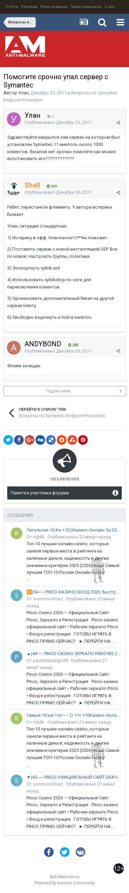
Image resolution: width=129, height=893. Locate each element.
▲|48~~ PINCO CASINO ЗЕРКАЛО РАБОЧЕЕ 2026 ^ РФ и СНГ (73, 653)
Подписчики (58, 391)
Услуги (11, 6)
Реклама (29, 6)
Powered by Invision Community (64, 883)
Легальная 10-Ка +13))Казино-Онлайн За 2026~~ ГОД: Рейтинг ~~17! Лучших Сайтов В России (73, 530)
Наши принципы (86, 6)
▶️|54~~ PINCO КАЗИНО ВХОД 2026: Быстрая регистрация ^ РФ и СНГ (73, 592)
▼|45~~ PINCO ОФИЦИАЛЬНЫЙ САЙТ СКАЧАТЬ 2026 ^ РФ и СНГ (73, 777)
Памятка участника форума (40, 492)
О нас (110, 6)
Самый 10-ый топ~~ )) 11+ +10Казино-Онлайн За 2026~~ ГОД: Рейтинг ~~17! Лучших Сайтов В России (73, 715)
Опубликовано (58, 122)
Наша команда (54, 6)
